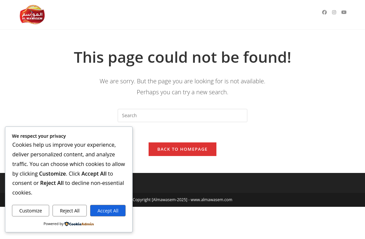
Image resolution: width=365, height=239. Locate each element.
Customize (30, 210)
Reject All (69, 210)
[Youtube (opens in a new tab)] (344, 12)
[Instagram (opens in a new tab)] (334, 12)
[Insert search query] (182, 115)
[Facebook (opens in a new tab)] (324, 12)
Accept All (107, 210)
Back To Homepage (182, 149)
